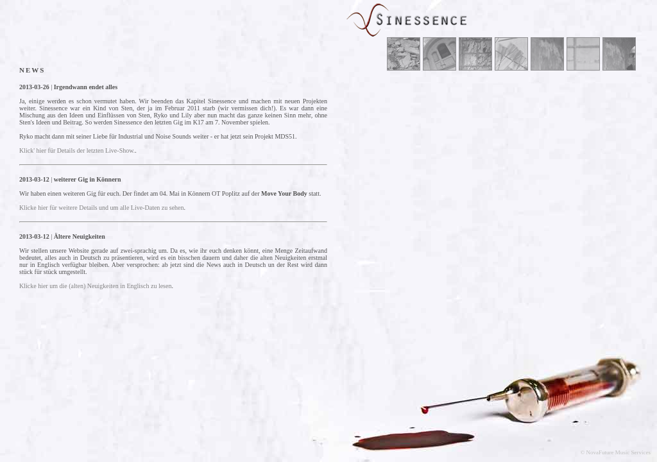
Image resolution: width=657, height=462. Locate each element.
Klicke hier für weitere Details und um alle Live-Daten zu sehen (101, 207)
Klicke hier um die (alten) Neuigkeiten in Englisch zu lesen (95, 285)
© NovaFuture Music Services (615, 452)
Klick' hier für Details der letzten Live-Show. (77, 150)
